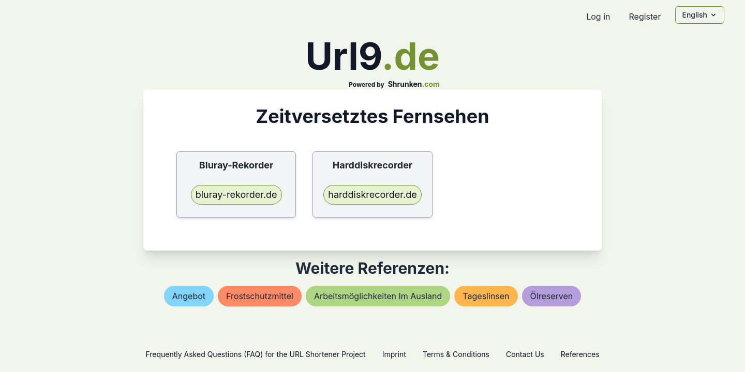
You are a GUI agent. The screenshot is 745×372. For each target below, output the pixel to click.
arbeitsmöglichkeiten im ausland (378, 296)
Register (645, 16)
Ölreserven (551, 296)
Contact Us (525, 354)
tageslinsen (486, 296)
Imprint (394, 354)
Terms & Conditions (456, 354)
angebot (188, 296)
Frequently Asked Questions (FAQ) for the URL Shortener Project (255, 354)
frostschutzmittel (259, 296)
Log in (598, 16)
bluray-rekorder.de (236, 194)
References (580, 354)
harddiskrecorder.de (372, 194)
